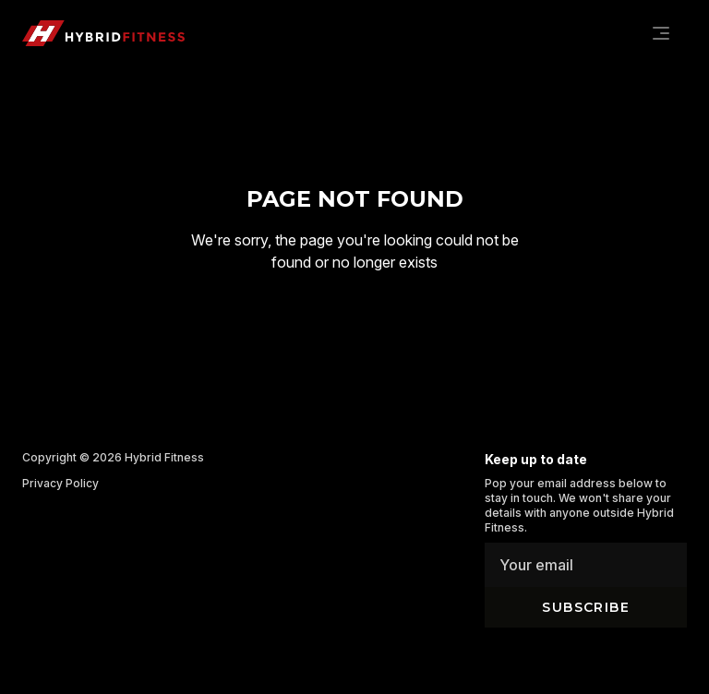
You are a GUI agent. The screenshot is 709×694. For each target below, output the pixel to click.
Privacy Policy (60, 483)
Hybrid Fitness (164, 457)
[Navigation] (661, 33)
